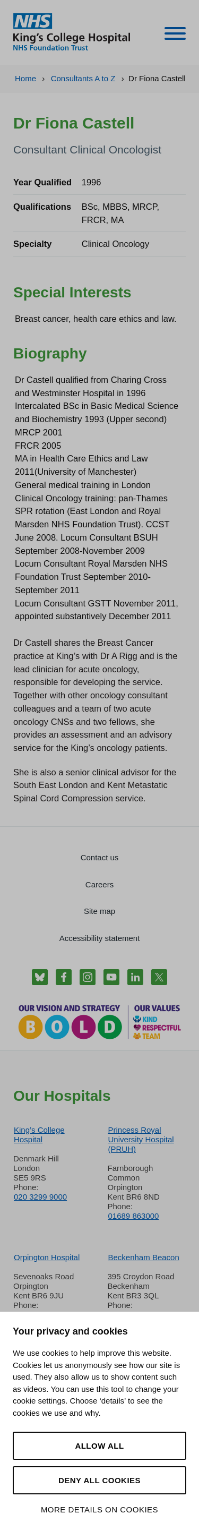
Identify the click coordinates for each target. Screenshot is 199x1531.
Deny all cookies (99, 1480)
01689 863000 (133, 1215)
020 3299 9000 (40, 1196)
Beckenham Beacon (143, 1257)
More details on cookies (99, 1509)
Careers (99, 884)
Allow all (99, 1445)
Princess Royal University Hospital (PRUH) (141, 1139)
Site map (99, 911)
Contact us (100, 857)
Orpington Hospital (47, 1257)
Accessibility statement (99, 938)
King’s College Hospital (39, 1134)
